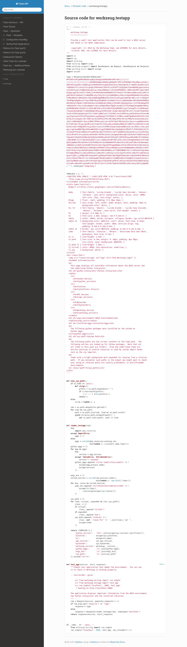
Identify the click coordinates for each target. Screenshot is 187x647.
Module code (79, 6)
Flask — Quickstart (10, 31)
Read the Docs (117, 641)
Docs (67, 6)
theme (94, 641)
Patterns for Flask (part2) (13, 52)
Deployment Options (11, 57)
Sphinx (78, 641)
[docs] (162, 564)
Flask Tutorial (8, 26)
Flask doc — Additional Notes (15, 65)
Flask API (23, 3)
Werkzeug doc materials (13, 69)
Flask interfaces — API (12, 22)
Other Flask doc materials (13, 61)
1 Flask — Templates (11, 35)
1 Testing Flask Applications (15, 44)
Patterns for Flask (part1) (13, 48)
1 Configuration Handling (14, 39)
